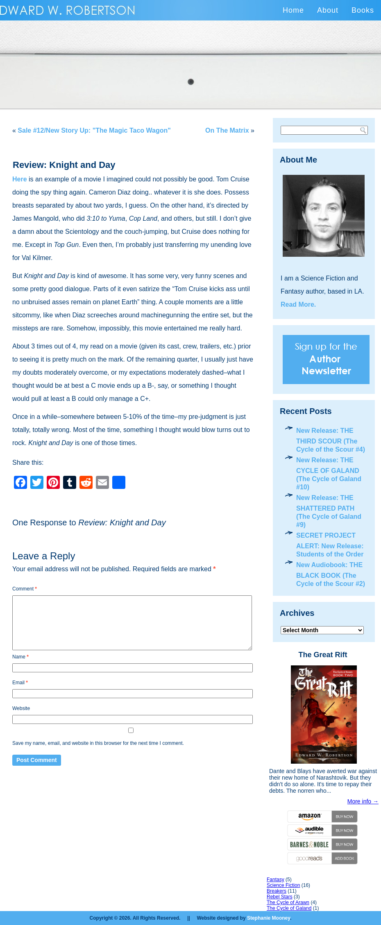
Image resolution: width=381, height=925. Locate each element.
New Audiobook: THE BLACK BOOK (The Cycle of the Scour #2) (330, 574)
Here (19, 179)
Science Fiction (283, 885)
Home (293, 10)
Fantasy (275, 879)
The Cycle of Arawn (288, 902)
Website (21, 708)
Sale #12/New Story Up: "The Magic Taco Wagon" (94, 130)
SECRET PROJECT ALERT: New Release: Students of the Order (330, 545)
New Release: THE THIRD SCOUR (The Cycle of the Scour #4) (330, 440)
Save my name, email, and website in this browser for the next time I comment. (98, 743)
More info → (363, 801)
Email (20, 682)
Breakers (276, 891)
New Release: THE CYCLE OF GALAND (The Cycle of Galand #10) (328, 474)
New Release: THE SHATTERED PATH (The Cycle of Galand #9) (328, 511)
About (327, 10)
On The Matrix (227, 130)
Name (20, 657)
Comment (24, 589)
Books (363, 10)
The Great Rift (322, 655)
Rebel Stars (280, 897)
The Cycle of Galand (289, 908)
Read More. (298, 304)
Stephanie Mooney (268, 918)
